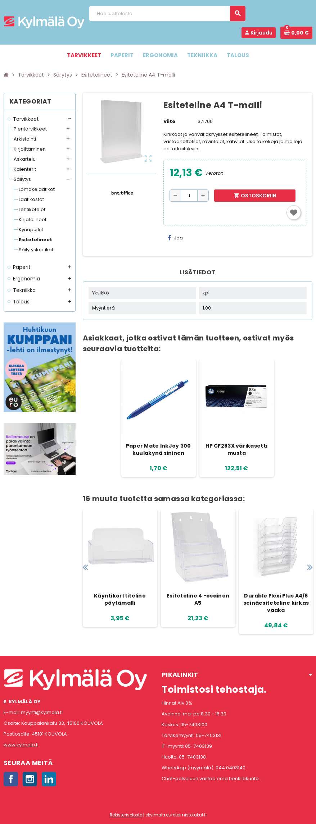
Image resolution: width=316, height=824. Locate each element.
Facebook (11, 779)
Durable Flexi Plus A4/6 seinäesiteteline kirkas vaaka (276, 603)
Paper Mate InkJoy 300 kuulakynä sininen (158, 449)
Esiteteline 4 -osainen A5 (198, 599)
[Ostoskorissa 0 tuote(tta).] (296, 33)
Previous (85, 567)
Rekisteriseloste (126, 815)
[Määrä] (189, 195)
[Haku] (167, 13)
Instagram (30, 779)
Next (309, 567)
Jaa (175, 237)
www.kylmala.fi (21, 744)
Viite (169, 121)
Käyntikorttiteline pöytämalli (120, 599)
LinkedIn (49, 779)
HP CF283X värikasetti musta (236, 449)
